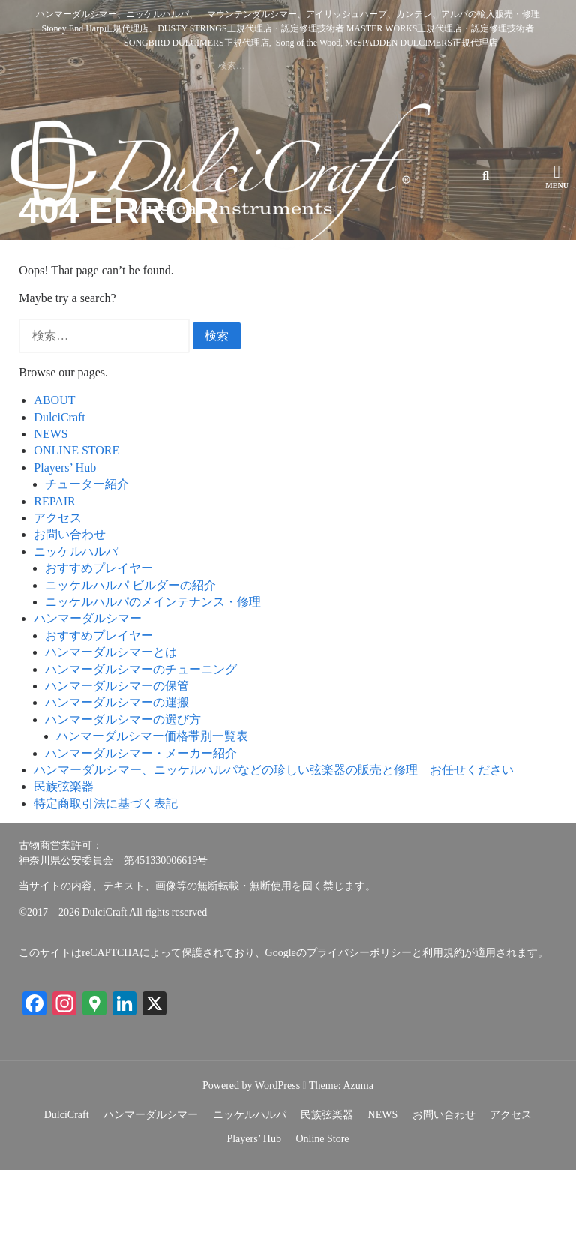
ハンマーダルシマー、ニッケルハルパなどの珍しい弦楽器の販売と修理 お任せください (274, 853)
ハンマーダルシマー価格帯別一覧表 (152, 819)
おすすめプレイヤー (99, 651)
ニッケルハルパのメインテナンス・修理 (153, 685)
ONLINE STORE (76, 533)
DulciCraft (59, 499)
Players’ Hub (65, 550)
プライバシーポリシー (359, 1036)
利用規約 (443, 1036)
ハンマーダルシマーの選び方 (123, 802)
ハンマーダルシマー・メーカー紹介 (141, 835)
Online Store (322, 1222)
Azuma (358, 1168)
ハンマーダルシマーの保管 (117, 769)
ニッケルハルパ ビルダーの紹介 (130, 667)
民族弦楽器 (64, 869)
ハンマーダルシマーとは (111, 735)
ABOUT (54, 483)
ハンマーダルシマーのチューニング (141, 751)
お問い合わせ (70, 617)
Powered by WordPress (251, 1168)
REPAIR (54, 583)
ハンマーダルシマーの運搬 (117, 785)
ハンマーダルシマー (88, 701)
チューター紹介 (87, 567)
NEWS (51, 517)
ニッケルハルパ (76, 634)
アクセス (58, 601)
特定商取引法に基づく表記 (106, 886)
